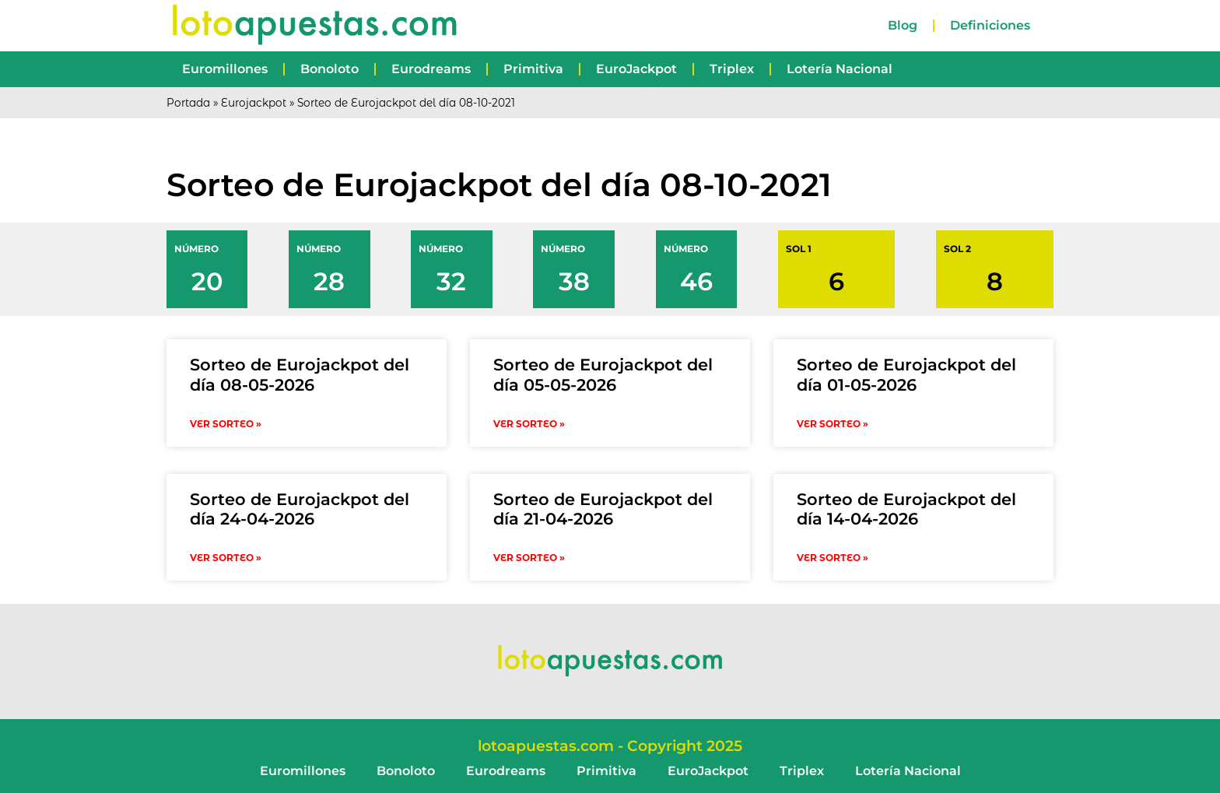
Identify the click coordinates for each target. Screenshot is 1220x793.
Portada (188, 102)
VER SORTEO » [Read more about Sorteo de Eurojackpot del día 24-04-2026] (225, 557)
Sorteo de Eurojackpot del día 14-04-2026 (906, 508)
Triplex (732, 68)
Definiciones (990, 25)
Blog (902, 25)
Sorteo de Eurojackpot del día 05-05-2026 (603, 374)
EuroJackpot (636, 68)
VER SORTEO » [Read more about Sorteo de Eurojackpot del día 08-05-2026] (225, 424)
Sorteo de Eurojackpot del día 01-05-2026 (906, 374)
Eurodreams (431, 68)
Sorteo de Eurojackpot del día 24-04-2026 (299, 508)
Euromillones (225, 68)
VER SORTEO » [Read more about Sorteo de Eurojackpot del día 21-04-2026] (529, 557)
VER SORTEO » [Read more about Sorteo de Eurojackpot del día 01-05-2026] (832, 424)
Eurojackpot (253, 102)
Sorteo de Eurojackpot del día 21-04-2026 (603, 508)
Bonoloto (329, 68)
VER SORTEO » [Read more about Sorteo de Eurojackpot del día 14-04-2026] (832, 557)
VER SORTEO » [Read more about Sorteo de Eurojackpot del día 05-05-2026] (529, 424)
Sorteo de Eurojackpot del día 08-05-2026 (299, 374)
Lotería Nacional (839, 68)
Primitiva (533, 68)
